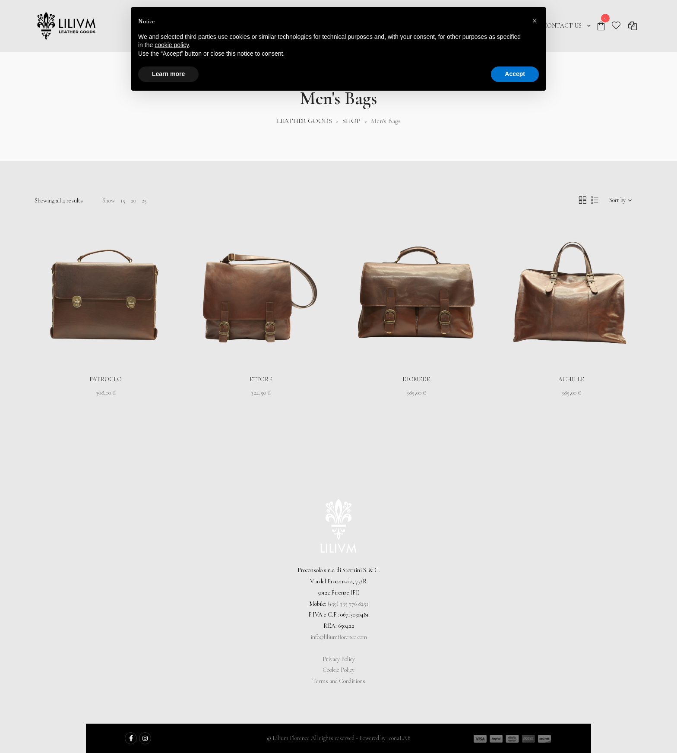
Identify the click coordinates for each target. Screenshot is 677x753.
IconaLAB (399, 738)
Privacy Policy (339, 659)
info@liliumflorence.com (338, 637)
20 (133, 200)
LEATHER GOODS (304, 121)
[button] (534, 21)
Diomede (416, 379)
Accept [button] (515, 73)
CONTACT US (562, 25)
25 (144, 200)
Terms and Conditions (338, 681)
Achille (571, 379)
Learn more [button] (168, 73)
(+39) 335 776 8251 (348, 603)
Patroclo (105, 379)
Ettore (261, 379)
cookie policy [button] (172, 44)
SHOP (351, 121)
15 (122, 200)
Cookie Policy (338, 670)
